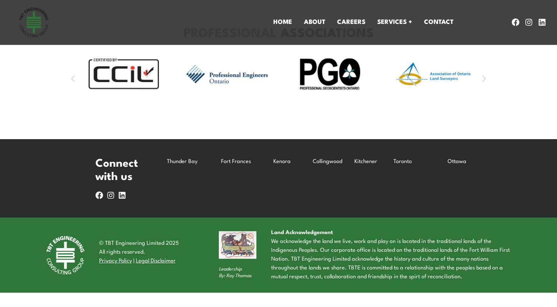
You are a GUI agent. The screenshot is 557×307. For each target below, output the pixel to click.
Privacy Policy (115, 275)
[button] (73, 93)
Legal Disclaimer (156, 275)
